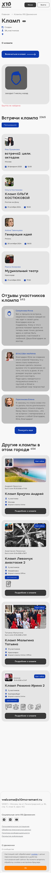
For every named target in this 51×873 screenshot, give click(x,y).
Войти (43, 5)
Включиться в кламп (20, 54)
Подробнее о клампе (25, 511)
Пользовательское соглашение (15, 826)
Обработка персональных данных (16, 830)
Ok (25, 868)
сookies (34, 854)
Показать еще (25, 430)
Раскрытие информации (12, 836)
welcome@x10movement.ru (22, 799)
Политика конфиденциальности (16, 833)
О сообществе (8, 849)
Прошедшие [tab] (10, 125)
